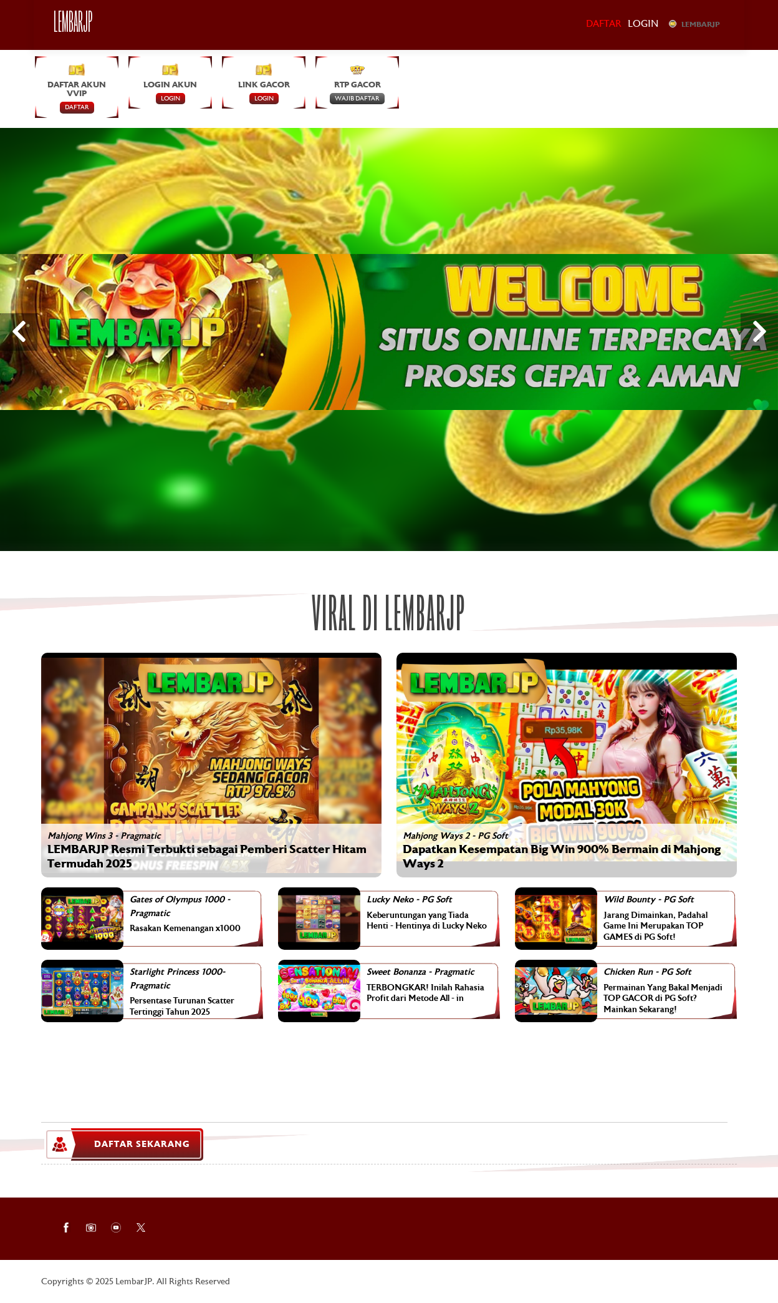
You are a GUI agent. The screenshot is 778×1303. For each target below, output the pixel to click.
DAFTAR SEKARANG (123, 1144)
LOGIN (170, 98)
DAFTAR (77, 108)
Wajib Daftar (357, 98)
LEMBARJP (694, 24)
